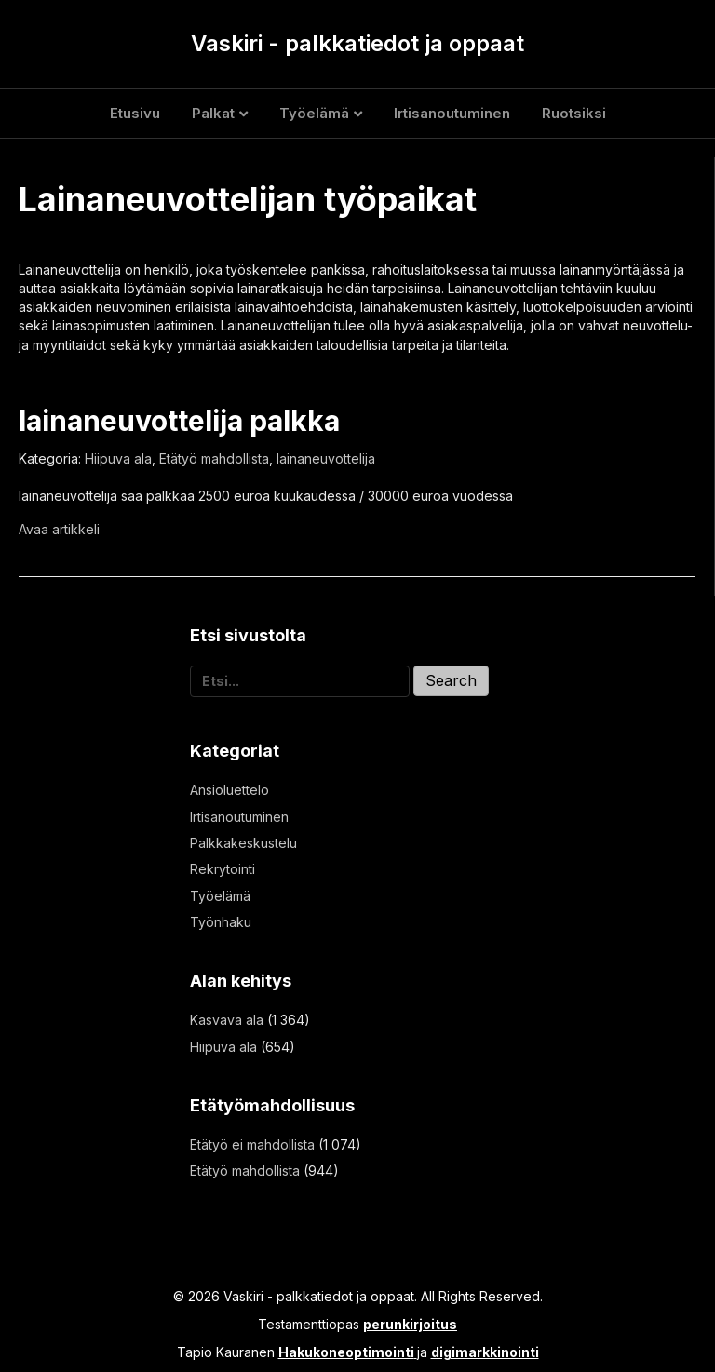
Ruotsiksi (574, 113)
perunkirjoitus (410, 1324)
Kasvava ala (226, 1020)
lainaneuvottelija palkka (179, 420)
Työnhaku (220, 922)
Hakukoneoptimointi (346, 1352)
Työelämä (314, 113)
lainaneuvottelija (326, 458)
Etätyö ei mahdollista (252, 1144)
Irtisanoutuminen (452, 113)
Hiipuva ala (118, 458)
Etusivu (135, 113)
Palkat (213, 113)
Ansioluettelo (229, 790)
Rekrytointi (222, 869)
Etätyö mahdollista (214, 458)
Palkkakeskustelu (243, 843)
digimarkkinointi (485, 1352)
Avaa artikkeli (59, 529)
